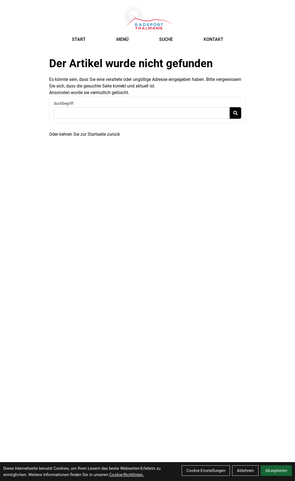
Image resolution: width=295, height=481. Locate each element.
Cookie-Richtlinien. (126, 474)
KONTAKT (213, 39)
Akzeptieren (276, 470)
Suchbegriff (64, 103)
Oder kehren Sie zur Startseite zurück (84, 134)
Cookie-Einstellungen (205, 470)
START (79, 39)
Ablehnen (245, 470)
